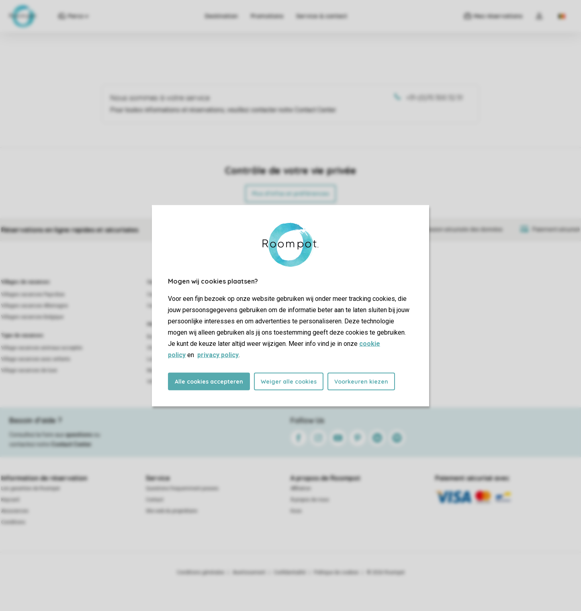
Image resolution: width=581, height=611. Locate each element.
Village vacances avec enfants (35, 359)
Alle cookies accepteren (209, 381)
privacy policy (218, 354)
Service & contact (321, 16)
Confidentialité (290, 572)
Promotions (267, 16)
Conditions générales (201, 572)
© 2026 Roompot (386, 572)
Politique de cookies (336, 572)
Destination (221, 16)
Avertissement (249, 572)
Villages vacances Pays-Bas (33, 294)
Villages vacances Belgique (32, 317)
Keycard (10, 500)
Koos (296, 511)
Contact (155, 500)
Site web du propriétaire (171, 511)
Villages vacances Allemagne (34, 306)
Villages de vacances (25, 282)
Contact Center (71, 444)
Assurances (15, 511)
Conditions (13, 522)
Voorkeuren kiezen (361, 381)
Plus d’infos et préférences (290, 193)
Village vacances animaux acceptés (41, 348)
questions (78, 434)
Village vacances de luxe (29, 370)
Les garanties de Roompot (30, 488)
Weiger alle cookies (289, 381)
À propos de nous (309, 500)
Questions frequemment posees (182, 488)
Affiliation (300, 488)
